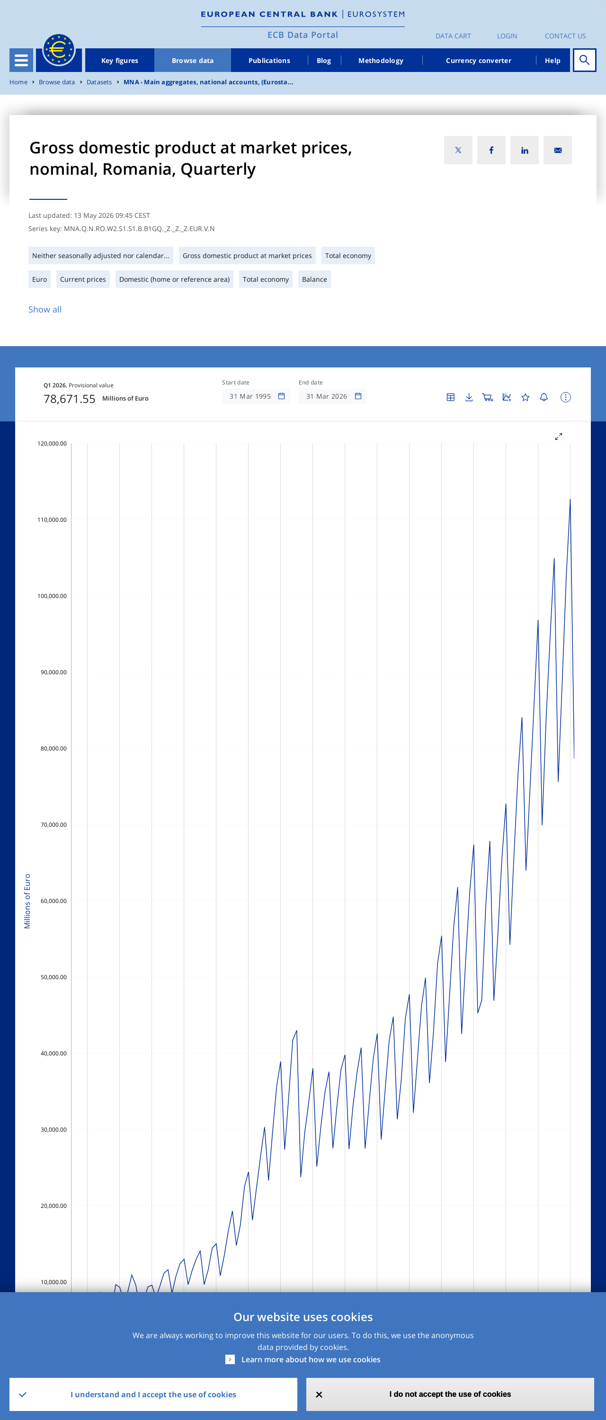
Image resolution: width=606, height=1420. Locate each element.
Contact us (565, 35)
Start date (236, 382)
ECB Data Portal (303, 34)
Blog (324, 60)
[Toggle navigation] (21, 60)
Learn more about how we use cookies (311, 1359)
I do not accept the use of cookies (450, 1394)
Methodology (380, 60)
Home (18, 82)
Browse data (193, 60)
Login (507, 35)
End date (311, 382)
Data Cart (453, 35)
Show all (45, 309)
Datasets (99, 82)
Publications (269, 60)
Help (553, 60)
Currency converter (478, 60)
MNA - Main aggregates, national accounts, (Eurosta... (209, 82)
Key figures (120, 60)
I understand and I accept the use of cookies (153, 1394)
